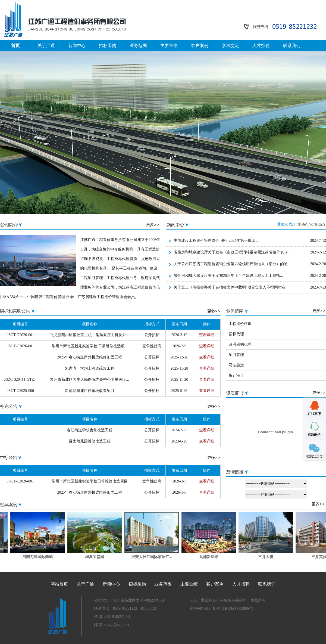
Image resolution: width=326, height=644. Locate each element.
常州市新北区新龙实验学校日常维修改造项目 (90, 481)
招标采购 (107, 45)
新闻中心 (77, 45)
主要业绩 (169, 45)
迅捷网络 (197, 608)
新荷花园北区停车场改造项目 (89, 391)
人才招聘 (261, 45)
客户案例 (199, 45)
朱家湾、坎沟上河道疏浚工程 (89, 368)
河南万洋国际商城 (40, 557)
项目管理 (236, 355)
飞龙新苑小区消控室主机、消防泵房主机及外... (89, 335)
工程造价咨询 (240, 324)
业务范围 (138, 45)
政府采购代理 (240, 344)
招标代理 (236, 334)
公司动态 (317, 224)
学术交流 (230, 45)
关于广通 (46, 45)
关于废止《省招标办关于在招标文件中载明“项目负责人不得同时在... (231, 287)
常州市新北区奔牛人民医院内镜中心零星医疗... (89, 379)
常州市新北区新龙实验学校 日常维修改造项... (90, 346)
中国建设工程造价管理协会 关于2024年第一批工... (216, 241)
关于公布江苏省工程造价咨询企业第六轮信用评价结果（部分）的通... (232, 264)
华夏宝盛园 (96, 557)
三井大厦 (268, 557)
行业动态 (301, 224)
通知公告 (284, 224)
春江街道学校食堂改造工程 (89, 430)
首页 (15, 45)
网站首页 (59, 584)
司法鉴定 (236, 365)
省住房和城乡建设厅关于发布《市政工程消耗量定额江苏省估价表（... (232, 252)
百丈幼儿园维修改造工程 (90, 441)
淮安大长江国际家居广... (154, 557)
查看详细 (206, 335)
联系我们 (291, 45)
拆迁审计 (236, 375)
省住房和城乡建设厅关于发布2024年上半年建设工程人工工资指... (228, 276)
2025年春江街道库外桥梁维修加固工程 (89, 357)
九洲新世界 (211, 557)
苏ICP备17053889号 (236, 608)
